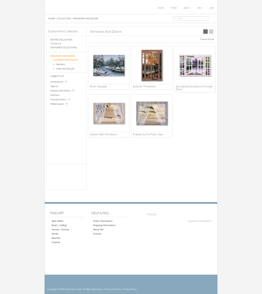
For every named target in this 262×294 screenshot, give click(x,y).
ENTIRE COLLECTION (61, 39)
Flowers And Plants (60, 90)
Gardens (60, 64)
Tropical (56, 242)
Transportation (58, 99)
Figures (54, 86)
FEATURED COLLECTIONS (63, 47)
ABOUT (187, 8)
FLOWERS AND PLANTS (66, 59)
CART (211, 8)
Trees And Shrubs (65, 68)
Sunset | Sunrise (60, 229)
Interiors (54, 95)
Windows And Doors (62, 55)
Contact (97, 233)
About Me (98, 229)
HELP (199, 8)
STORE (174, 8)
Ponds (55, 233)
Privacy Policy (129, 289)
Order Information (102, 221)
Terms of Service (112, 289)
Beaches (56, 238)
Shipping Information (104, 225)
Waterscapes (57, 103)
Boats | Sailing (59, 225)
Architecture (56, 81)
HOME (161, 8)
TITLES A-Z (55, 43)
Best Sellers (57, 221)
